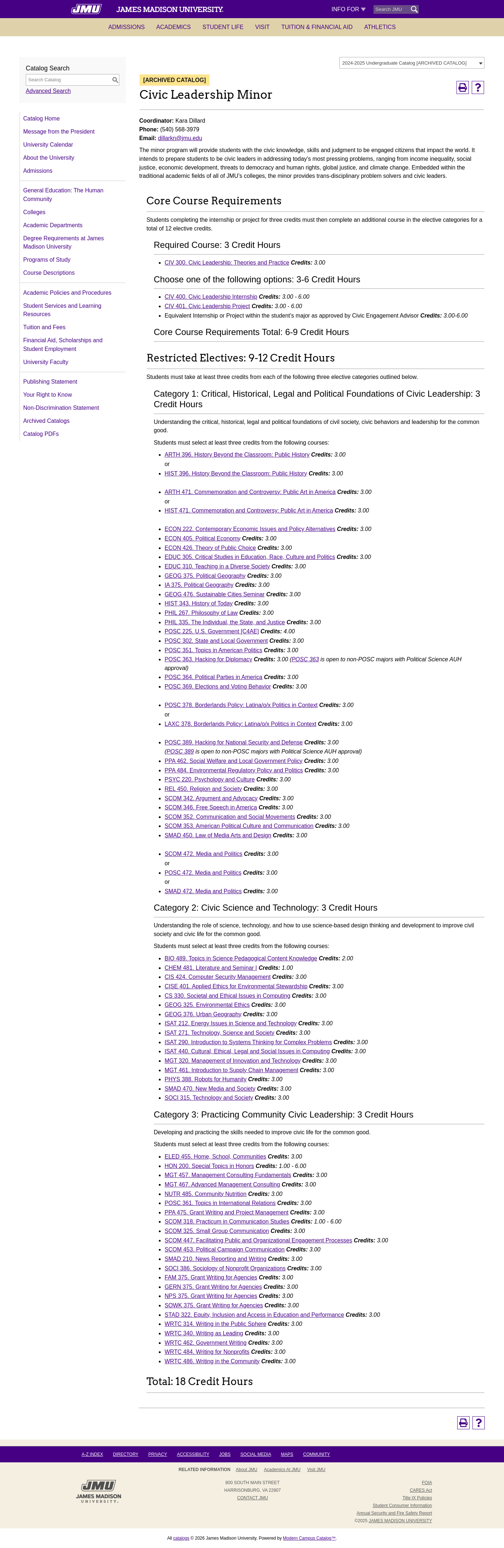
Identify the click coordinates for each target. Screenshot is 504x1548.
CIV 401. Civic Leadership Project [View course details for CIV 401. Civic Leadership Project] (207, 306)
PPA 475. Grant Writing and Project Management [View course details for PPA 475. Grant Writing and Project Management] (227, 1212)
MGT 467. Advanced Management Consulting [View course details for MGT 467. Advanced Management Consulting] (222, 1184)
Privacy (157, 1454)
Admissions (126, 27)
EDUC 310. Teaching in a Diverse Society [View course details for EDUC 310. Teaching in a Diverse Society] (217, 566)
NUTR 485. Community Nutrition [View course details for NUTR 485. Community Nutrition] (206, 1194)
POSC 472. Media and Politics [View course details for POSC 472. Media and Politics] (203, 873)
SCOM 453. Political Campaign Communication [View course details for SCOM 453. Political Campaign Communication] (225, 1249)
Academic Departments (53, 225)
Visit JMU (316, 1469)
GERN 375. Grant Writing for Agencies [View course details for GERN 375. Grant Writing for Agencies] (213, 1287)
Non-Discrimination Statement (61, 408)
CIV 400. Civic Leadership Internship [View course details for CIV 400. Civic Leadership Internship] (211, 297)
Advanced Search (48, 91)
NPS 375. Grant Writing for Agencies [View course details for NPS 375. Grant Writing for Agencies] (211, 1296)
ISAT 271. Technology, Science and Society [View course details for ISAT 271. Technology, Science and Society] (219, 1033)
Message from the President (59, 131)
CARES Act (421, 1490)
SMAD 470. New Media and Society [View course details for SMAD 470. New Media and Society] (210, 1089)
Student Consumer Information (402, 1505)
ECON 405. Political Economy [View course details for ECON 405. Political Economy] (202, 538)
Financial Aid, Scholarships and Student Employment (63, 344)
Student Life (223, 27)
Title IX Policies (417, 1497)
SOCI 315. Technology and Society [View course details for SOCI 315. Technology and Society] (209, 1098)
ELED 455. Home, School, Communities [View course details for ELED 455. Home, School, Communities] (215, 1156)
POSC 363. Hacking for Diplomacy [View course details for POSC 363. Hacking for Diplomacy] (208, 659)
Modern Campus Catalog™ (309, 1538)
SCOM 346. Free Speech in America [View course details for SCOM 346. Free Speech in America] (211, 807)
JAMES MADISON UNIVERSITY (400, 1520)
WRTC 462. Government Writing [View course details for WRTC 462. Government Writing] (206, 1343)
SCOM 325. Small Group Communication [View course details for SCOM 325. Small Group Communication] (217, 1231)
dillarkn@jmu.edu (180, 138)
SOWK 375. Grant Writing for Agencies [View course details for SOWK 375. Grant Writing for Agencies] (214, 1305)
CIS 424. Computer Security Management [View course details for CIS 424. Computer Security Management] (217, 977)
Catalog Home (41, 118)
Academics (173, 27)
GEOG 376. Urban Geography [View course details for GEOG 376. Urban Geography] (203, 1014)
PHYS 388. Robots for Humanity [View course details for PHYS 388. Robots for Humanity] (206, 1079)
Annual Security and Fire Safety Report (394, 1513)
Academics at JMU (282, 1469)
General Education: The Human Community (63, 194)
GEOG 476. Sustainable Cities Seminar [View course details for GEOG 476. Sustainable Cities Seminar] (215, 594)
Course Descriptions (49, 273)
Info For (348, 9)
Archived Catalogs (46, 421)
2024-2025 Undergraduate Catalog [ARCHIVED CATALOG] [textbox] (404, 63)
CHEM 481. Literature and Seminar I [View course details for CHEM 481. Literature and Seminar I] (211, 968)
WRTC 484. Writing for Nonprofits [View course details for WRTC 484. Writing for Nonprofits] (207, 1352)
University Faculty (45, 362)
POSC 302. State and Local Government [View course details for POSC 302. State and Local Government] (216, 641)
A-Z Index (92, 1454)
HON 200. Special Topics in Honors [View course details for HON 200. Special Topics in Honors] (209, 1166)
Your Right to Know (47, 395)
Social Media (255, 1454)
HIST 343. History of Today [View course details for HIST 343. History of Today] (199, 603)
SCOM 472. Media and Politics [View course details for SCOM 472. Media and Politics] (203, 854)
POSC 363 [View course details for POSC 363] (305, 659)
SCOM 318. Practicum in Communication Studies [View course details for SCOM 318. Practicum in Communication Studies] (227, 1221)
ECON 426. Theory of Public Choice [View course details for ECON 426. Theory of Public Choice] (210, 548)
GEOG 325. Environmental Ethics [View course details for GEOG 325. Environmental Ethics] (207, 1005)
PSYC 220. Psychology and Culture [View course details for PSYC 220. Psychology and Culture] (210, 779)
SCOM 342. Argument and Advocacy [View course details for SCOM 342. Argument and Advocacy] (211, 798)
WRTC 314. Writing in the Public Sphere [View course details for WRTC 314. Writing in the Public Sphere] (215, 1324)
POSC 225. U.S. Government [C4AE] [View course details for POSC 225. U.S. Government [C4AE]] (212, 631)
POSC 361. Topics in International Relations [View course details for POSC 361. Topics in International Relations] (220, 1203)
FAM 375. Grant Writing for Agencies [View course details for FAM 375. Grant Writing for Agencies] (211, 1277)
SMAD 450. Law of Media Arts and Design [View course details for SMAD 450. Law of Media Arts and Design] (218, 835)
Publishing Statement (50, 382)
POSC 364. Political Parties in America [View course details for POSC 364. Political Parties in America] (214, 677)
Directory (126, 1454)
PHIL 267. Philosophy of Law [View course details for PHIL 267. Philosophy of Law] (201, 613)
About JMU (246, 1469)
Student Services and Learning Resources (62, 310)
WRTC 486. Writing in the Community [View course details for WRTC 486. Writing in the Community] (212, 1361)
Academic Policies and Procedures (67, 293)
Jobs (224, 1454)
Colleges (34, 212)
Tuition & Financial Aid (317, 27)
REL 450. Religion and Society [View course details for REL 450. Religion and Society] (203, 789)
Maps (287, 1454)
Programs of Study (46, 260)
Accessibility (193, 1454)
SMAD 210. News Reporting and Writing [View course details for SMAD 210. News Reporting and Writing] (216, 1259)
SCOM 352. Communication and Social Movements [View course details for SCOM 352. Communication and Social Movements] (230, 817)
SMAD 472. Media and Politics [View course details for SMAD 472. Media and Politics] (203, 891)
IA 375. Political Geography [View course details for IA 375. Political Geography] (199, 585)
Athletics (380, 27)
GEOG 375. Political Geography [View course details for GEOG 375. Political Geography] (205, 576)
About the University (48, 158)
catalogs (181, 1538)
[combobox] (411, 63)
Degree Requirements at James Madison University (63, 242)
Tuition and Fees (44, 327)
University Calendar (48, 145)
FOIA (427, 1482)
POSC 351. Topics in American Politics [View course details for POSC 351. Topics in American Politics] (213, 650)
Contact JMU (252, 1497)
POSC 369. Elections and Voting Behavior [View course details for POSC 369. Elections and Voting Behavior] (218, 686)
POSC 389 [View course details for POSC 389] (180, 751)
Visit (262, 27)
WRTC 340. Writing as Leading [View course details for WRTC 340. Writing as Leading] (204, 1333)
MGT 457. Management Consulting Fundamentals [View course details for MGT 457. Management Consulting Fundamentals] (228, 1175)
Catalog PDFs (41, 434)
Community (316, 1454)
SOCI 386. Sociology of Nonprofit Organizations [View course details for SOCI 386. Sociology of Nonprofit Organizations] (225, 1268)
